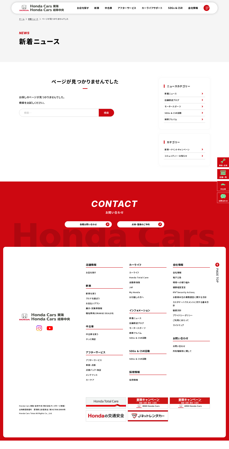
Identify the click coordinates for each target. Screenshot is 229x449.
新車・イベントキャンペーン (178, 154)
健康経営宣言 (180, 295)
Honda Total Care (139, 285)
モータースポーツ (173, 108)
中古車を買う (92, 342)
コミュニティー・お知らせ (177, 161)
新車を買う (91, 301)
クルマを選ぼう (93, 306)
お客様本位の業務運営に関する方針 (191, 305)
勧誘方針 (177, 318)
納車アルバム (171, 123)
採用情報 (134, 388)
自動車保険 (135, 290)
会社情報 (191, 8)
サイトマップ (179, 333)
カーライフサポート (150, 8)
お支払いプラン (93, 311)
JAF (131, 295)
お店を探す (81, 8)
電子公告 (177, 285)
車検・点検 (91, 373)
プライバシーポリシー (183, 323)
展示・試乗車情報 (94, 316)
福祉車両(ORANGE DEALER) (100, 321)
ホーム (22, 18)
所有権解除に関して (183, 359)
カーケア (90, 388)
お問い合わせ (179, 354)
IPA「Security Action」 (185, 300)
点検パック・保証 (94, 378)
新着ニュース (34, 18)
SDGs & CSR (173, 8)
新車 (94, 8)
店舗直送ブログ (172, 101)
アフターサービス (125, 8)
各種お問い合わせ (82, 231)
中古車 (106, 8)
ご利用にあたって (181, 328)
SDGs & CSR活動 (173, 115)
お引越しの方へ (137, 305)
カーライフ (134, 280)
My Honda (135, 300)
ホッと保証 (91, 347)
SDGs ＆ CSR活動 (138, 346)
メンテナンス (92, 383)
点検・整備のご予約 (147, 231)
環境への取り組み (182, 290)
